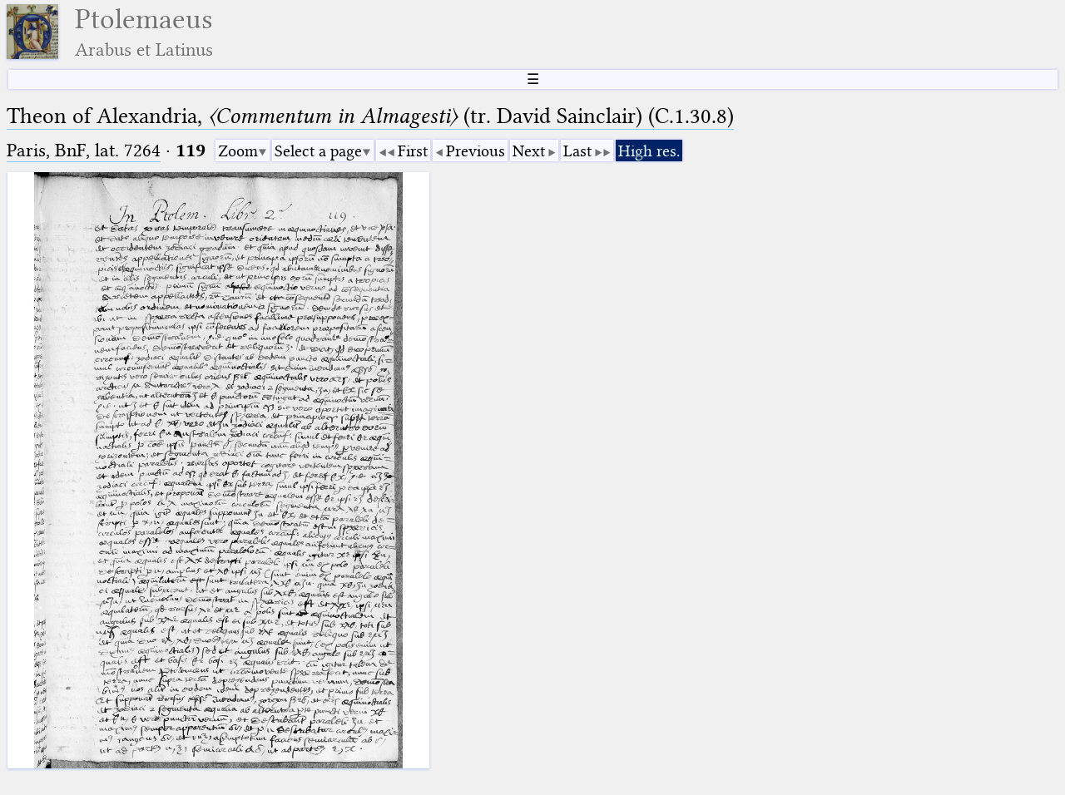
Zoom (238, 150)
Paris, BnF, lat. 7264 (84, 150)
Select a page (318, 150)
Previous (475, 150)
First (413, 150)
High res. (649, 150)
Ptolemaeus (144, 32)
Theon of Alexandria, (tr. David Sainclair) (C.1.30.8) (370, 116)
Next (529, 150)
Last (577, 150)
